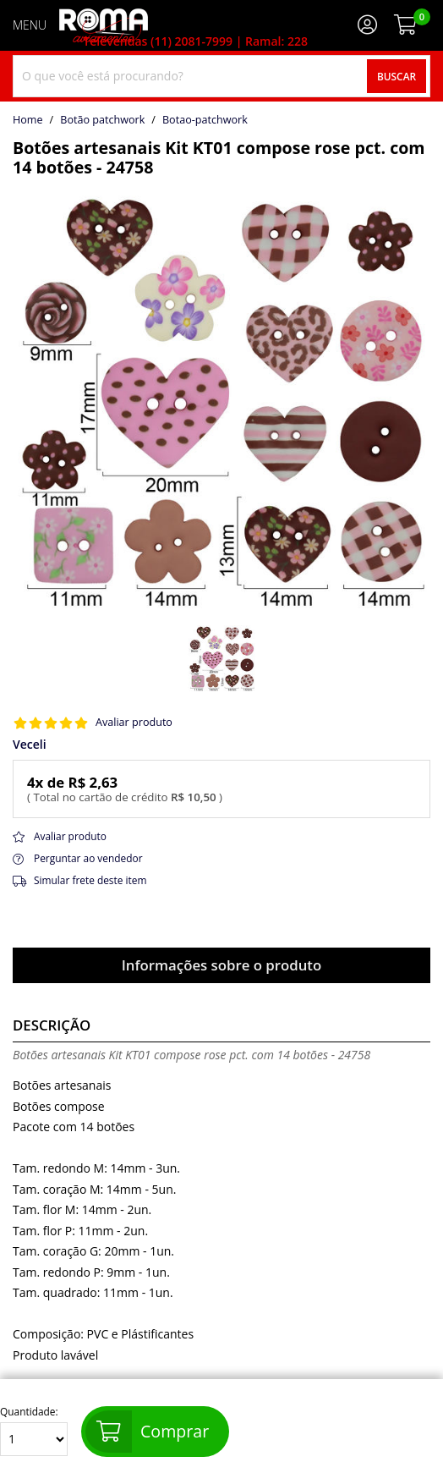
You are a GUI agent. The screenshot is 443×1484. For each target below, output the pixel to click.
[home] (103, 25)
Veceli (29, 744)
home (28, 120)
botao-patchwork (205, 120)
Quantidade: (34, 1431)
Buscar (396, 76)
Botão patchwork (102, 120)
